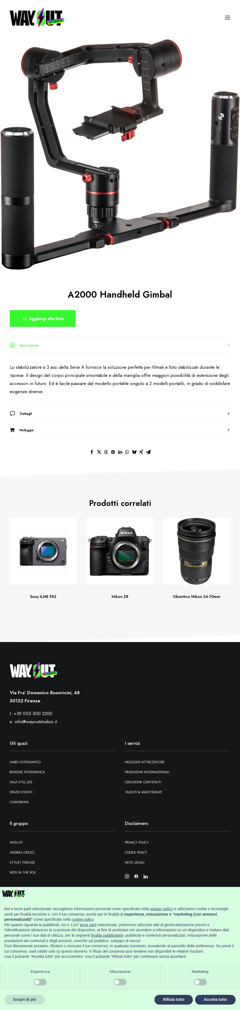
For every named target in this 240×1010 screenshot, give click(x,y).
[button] (227, 17)
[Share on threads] (106, 452)
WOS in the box (23, 872)
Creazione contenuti (143, 782)
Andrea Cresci (22, 852)
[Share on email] (148, 452)
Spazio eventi (21, 792)
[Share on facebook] (92, 452)
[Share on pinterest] (113, 452)
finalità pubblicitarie (107, 935)
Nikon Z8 (120, 596)
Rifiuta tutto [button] (173, 999)
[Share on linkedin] (120, 452)
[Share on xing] (141, 452)
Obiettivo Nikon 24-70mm (196, 596)
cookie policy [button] (82, 919)
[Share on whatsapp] (127, 452)
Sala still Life (21, 782)
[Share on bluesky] (134, 452)
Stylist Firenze (22, 862)
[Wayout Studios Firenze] (37, 17)
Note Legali (134, 862)
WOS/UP (16, 842)
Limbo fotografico (25, 762)
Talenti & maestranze (143, 792)
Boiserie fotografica (27, 772)
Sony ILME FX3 (43, 596)
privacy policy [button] (161, 909)
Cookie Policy (136, 852)
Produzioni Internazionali (147, 772)
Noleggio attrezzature (145, 762)
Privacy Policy (136, 842)
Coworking (19, 802)
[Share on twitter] (99, 452)
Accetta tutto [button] (215, 999)
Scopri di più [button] (24, 999)
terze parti (88, 925)
